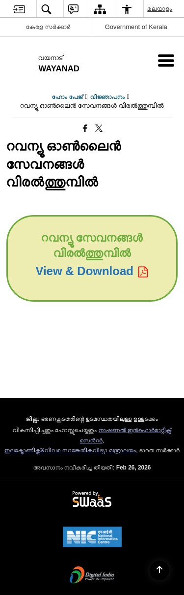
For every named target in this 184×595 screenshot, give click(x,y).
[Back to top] (159, 570)
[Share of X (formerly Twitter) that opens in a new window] (99, 128)
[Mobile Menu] (166, 60)
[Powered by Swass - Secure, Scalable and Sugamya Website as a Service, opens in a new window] (92, 499)
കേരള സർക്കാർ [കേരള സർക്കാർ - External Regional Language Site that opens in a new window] (48, 27)
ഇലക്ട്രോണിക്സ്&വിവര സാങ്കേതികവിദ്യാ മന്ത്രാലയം (70, 450)
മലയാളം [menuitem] (160, 8)
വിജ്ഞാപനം (107, 97)
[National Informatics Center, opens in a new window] (92, 538)
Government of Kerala (136, 27)
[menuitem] (18, 9)
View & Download (91, 271)
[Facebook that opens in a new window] (85, 128)
